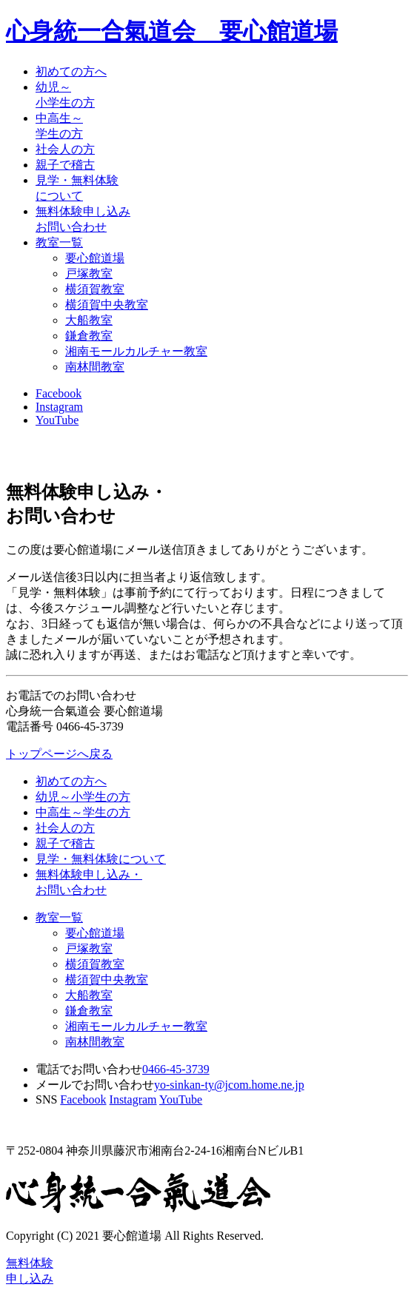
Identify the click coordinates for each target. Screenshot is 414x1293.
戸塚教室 (89, 273)
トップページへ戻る (59, 754)
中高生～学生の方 (83, 812)
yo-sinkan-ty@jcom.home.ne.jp (229, 1084)
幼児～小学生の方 (83, 796)
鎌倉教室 (89, 335)
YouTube (57, 420)
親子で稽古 (65, 164)
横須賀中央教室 (106, 304)
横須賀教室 (94, 289)
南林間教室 (94, 366)
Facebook (58, 393)
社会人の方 (65, 149)
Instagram (59, 406)
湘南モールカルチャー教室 (136, 351)
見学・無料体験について (101, 859)
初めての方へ (71, 71)
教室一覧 (59, 242)
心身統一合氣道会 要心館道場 (172, 31)
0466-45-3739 (176, 1069)
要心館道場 (94, 258)
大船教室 (89, 320)
